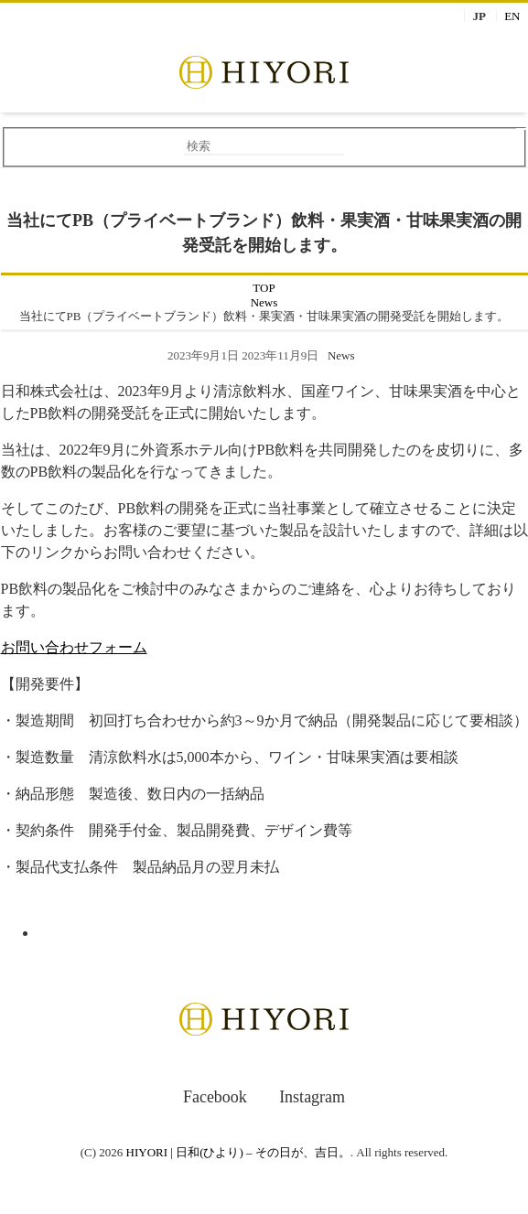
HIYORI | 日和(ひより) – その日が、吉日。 (238, 1152)
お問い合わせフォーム (74, 647)
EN (512, 16)
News (341, 355)
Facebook (215, 1097)
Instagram (312, 1097)
